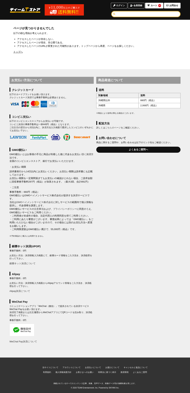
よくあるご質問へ (138, 149)
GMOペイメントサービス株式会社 (35, 202)
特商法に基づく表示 (107, 372)
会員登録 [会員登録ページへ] (136, 5)
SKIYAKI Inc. (114, 388)
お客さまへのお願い (85, 372)
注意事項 (39, 209)
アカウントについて (72, 367)
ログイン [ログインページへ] (119, 5)
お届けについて (112, 367)
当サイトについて (50, 367)
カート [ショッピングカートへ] (154, 5)
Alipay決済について (19, 291)
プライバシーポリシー (65, 209)
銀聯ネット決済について (22, 263)
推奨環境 (125, 372)
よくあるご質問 (140, 372)
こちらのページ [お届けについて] (113, 127)
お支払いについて (93, 367)
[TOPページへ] (25, 10)
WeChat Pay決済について (23, 341)
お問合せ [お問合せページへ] (172, 5)
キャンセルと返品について (136, 367)
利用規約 (47, 372)
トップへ (18, 51)
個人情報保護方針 (63, 372)
